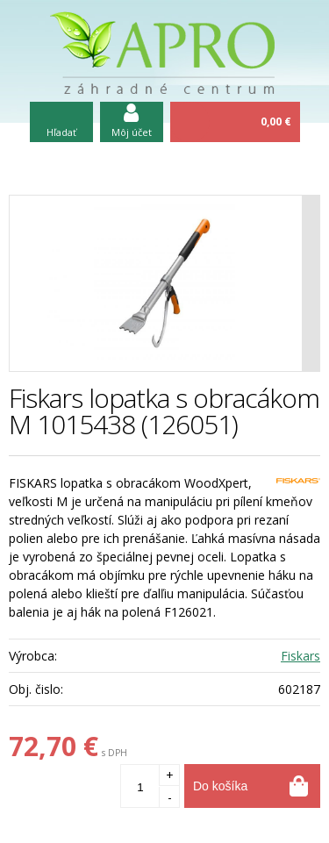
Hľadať (61, 132)
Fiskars (300, 655)
